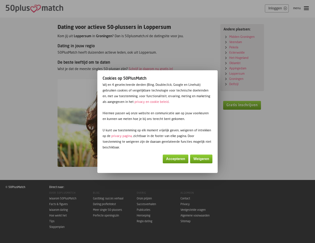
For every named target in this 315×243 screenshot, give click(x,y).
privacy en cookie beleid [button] (152, 102)
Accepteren (175, 159)
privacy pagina (121, 136)
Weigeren (201, 159)
